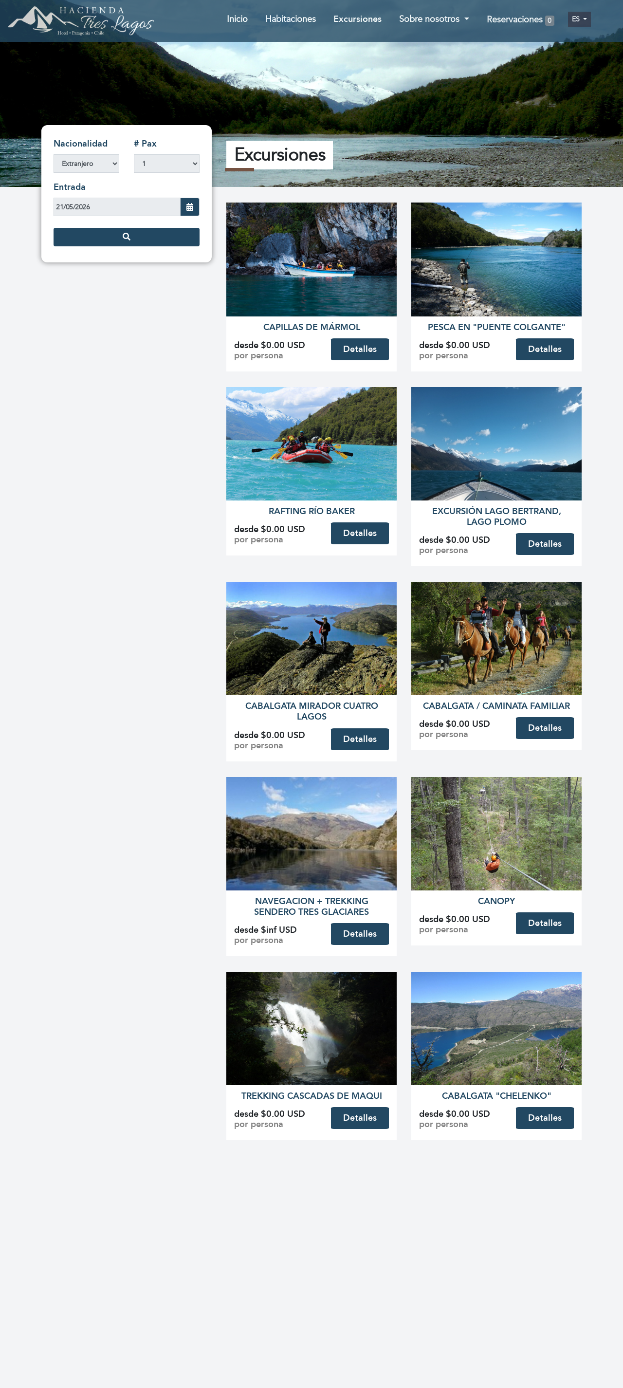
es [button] (577, 19)
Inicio (237, 19)
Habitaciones (290, 19)
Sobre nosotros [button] (430, 19)
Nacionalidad (81, 144)
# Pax (145, 144)
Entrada (70, 187)
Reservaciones (520, 20)
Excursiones (357, 19)
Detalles (360, 349)
